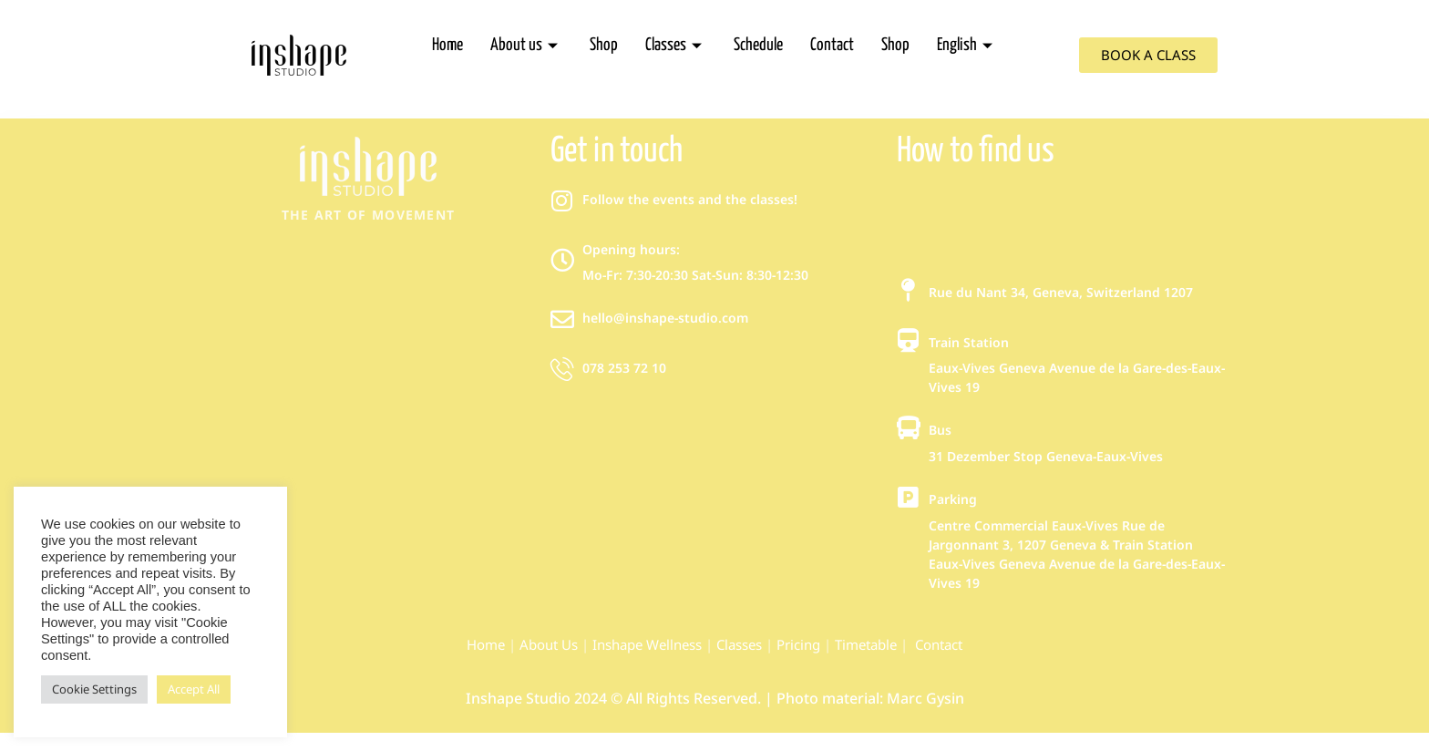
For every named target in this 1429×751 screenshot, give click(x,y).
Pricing (798, 644)
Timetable (866, 644)
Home (447, 45)
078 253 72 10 (624, 367)
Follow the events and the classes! (689, 199)
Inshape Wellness (645, 644)
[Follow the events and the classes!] (562, 200)
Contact (832, 45)
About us (526, 45)
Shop (604, 45)
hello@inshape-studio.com (665, 317)
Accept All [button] (194, 689)
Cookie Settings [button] (94, 689)
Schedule (758, 45)
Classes (675, 45)
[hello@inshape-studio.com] (562, 319)
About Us (548, 644)
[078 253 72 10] (562, 369)
